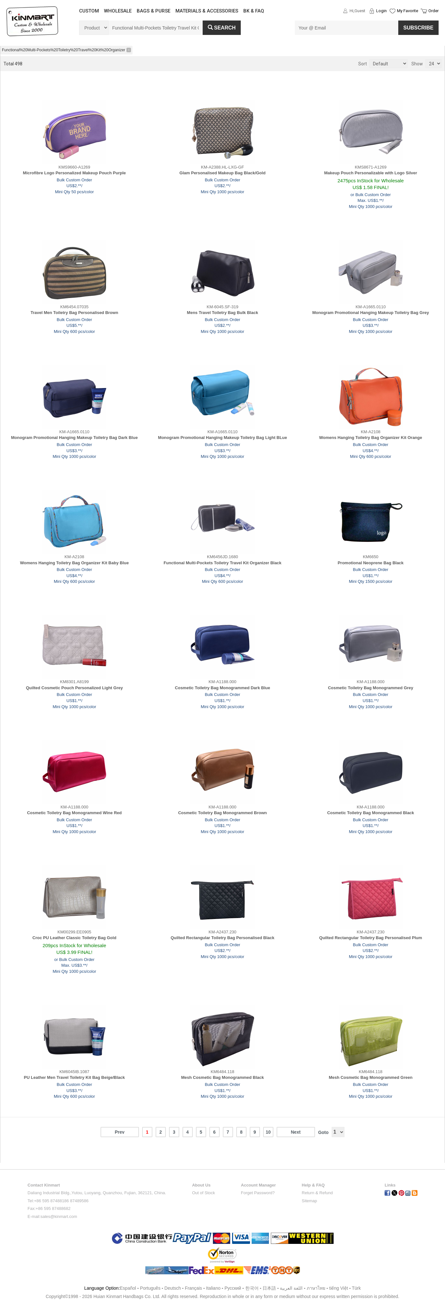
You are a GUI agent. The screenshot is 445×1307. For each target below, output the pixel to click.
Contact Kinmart (44, 1185)
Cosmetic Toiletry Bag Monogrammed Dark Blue (222, 687)
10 (268, 1132)
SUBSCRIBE (418, 27)
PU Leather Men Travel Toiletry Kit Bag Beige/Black (74, 1077)
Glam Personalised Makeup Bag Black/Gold (223, 172)
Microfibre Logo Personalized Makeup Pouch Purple (74, 172)
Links (389, 1185)
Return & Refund (317, 1192)
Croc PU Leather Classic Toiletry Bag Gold (74, 937)
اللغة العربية (292, 1288)
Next (295, 1132)
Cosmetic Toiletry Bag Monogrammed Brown (222, 812)
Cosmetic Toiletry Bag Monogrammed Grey (370, 687)
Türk (356, 1288)
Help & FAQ (313, 1185)
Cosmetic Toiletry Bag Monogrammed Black (370, 812)
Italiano (213, 1288)
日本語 (269, 1288)
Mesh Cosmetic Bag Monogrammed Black (222, 1077)
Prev (119, 1132)
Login (381, 10)
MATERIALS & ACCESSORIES (206, 11)
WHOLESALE (118, 11)
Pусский (232, 1288)
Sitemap (309, 1200)
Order (433, 10)
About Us (201, 1185)
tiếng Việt (338, 1288)
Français (193, 1288)
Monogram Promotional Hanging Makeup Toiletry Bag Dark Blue (74, 437)
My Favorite (407, 10)
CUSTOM (89, 11)
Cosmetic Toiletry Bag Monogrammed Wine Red (74, 812)
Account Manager (258, 1185)
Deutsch (173, 1288)
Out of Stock (203, 1192)
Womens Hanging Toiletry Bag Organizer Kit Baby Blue (74, 562)
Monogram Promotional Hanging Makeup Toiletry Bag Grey (370, 312)
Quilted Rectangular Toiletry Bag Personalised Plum (370, 937)
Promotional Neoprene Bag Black (371, 562)
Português (150, 1288)
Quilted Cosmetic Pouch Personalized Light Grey (74, 687)
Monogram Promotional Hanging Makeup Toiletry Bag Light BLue (222, 437)
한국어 (252, 1288)
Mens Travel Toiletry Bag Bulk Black (222, 312)
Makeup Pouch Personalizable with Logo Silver (370, 172)
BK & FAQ (253, 11)
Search (222, 28)
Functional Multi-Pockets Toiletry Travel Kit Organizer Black (222, 562)
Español (128, 1288)
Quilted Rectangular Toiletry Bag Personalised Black (222, 937)
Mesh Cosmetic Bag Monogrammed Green (371, 1077)
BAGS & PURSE (153, 11)
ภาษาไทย (316, 1288)
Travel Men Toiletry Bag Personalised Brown (74, 312)
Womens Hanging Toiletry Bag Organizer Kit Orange (370, 437)
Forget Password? (258, 1192)
